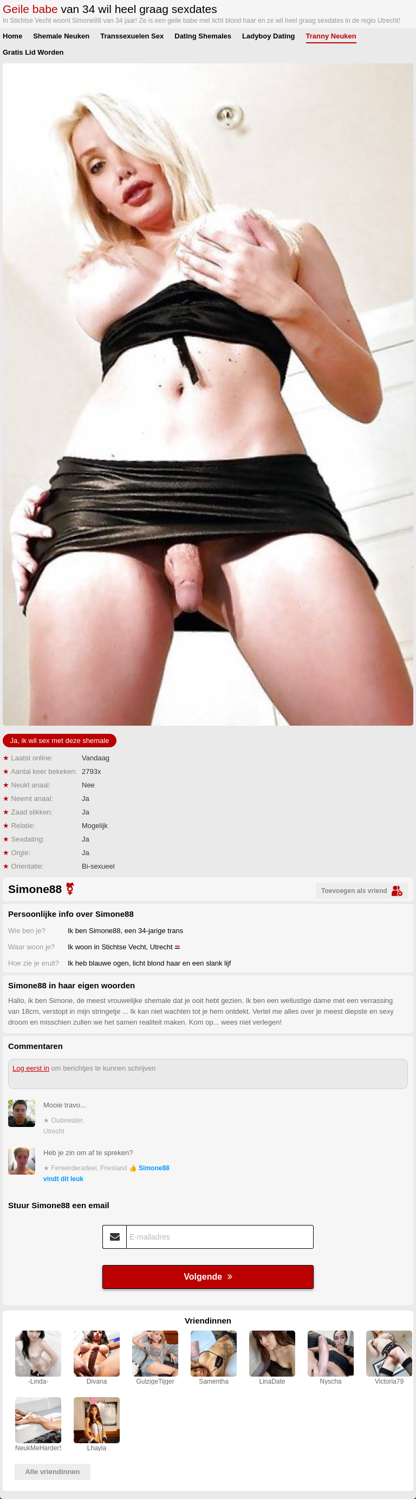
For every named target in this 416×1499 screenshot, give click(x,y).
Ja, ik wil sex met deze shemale (59, 741)
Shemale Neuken (61, 36)
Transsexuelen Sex (132, 36)
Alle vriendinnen (52, 1472)
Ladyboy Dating (268, 36)
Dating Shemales (202, 36)
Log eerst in (30, 1068)
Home (12, 36)
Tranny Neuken (331, 36)
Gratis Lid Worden (33, 52)
